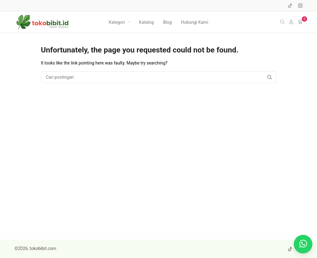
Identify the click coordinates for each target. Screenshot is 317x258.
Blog (167, 22)
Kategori (117, 22)
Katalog (146, 22)
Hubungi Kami (194, 22)
